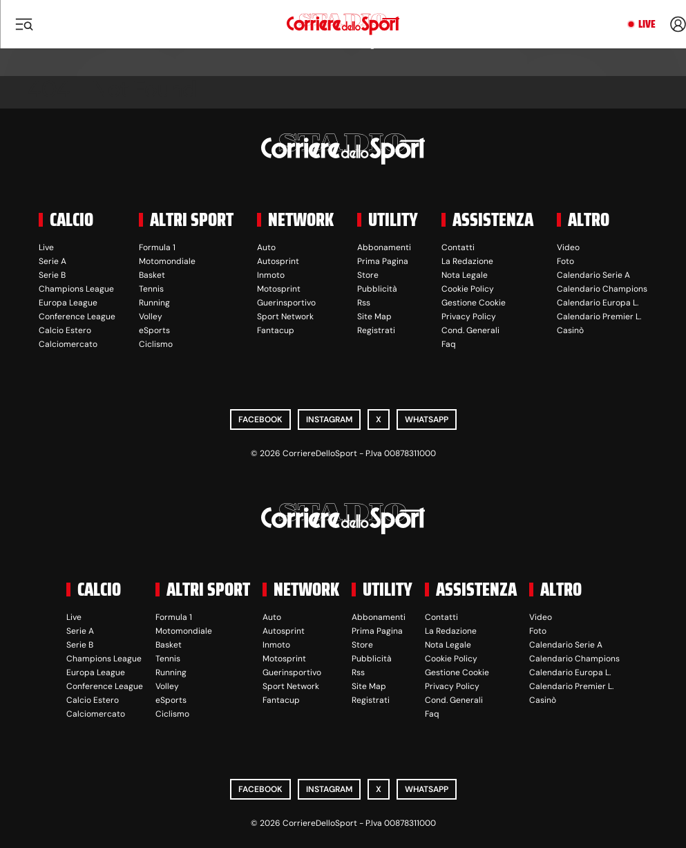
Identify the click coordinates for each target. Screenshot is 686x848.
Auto (266, 247)
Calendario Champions (602, 288)
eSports (154, 330)
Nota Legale (464, 275)
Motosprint (279, 288)
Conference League (77, 316)
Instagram (329, 419)
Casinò (570, 330)
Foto (565, 261)
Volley (150, 316)
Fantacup (275, 330)
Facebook (260, 419)
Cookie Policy (467, 288)
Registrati (376, 330)
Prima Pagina (382, 261)
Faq (448, 344)
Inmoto (271, 275)
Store (368, 275)
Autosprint (278, 261)
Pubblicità (377, 288)
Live (647, 24)
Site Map (374, 316)
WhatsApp (426, 419)
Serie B (52, 275)
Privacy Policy (468, 316)
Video (568, 247)
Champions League (76, 288)
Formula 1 (157, 247)
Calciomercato (68, 344)
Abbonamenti (384, 247)
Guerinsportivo (286, 302)
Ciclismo (156, 344)
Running (154, 302)
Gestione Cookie (473, 302)
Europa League (68, 302)
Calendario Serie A (593, 275)
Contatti (458, 247)
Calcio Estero (65, 330)
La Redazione (467, 261)
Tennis (151, 288)
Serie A (52, 261)
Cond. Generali (470, 330)
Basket (152, 275)
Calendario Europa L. (597, 302)
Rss (363, 302)
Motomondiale (167, 261)
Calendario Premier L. (599, 316)
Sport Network (285, 316)
